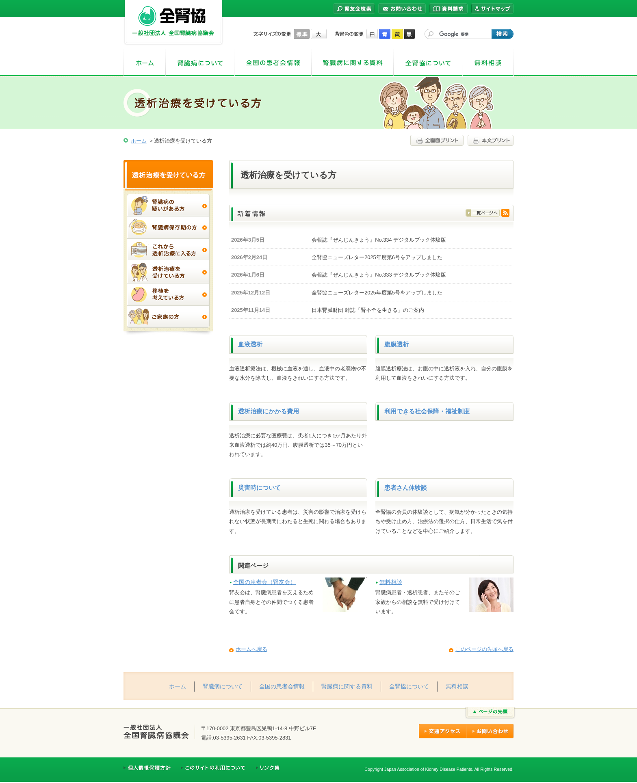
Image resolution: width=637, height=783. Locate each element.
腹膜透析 (396, 344)
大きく (319, 34)
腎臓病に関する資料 (353, 63)
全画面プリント (438, 140)
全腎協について (428, 63)
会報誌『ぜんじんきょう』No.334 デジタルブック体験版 (379, 240)
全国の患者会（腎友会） (264, 582)
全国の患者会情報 (273, 63)
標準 (302, 34)
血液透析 (250, 344)
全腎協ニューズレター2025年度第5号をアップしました (377, 293)
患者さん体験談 (405, 488)
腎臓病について (200, 63)
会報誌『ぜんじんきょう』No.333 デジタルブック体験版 (379, 275)
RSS (505, 213)
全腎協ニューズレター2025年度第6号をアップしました (377, 257)
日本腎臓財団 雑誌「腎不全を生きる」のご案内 (368, 310)
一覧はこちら (483, 213)
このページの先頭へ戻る (484, 649)
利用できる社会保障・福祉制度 (427, 411)
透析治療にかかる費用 (268, 411)
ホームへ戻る (251, 649)
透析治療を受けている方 (168, 174)
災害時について (259, 488)
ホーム (145, 63)
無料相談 (488, 63)
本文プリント (490, 140)
